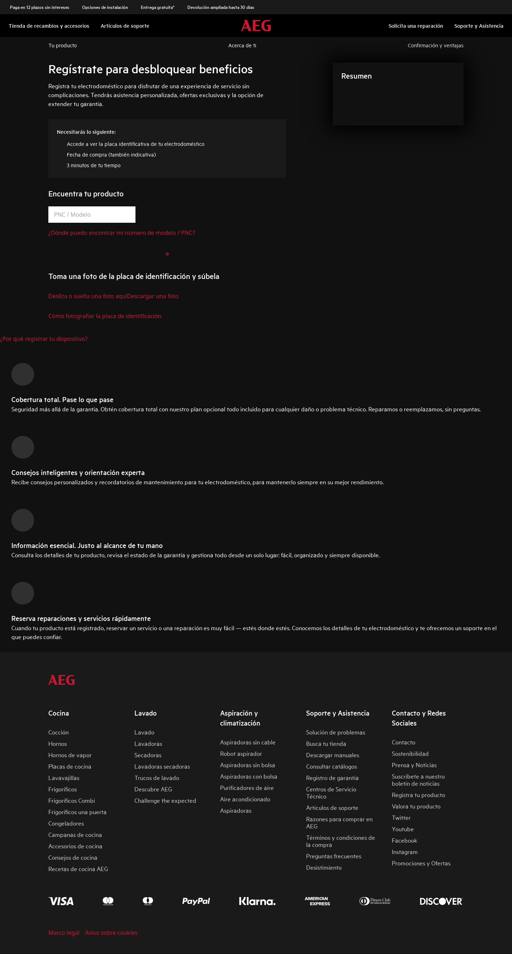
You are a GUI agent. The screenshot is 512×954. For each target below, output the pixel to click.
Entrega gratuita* (158, 7)
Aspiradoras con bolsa (248, 776)
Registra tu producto (418, 794)
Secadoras (147, 754)
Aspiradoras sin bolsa (247, 764)
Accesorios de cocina (75, 846)
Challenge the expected (165, 800)
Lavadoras (148, 743)
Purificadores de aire (247, 787)
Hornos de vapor (70, 754)
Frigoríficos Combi (71, 800)
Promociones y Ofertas (421, 863)
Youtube (403, 828)
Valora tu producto (416, 806)
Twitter (401, 817)
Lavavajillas (63, 777)
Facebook (404, 840)
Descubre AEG (153, 789)
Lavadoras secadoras (162, 766)
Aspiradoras (235, 810)
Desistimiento (324, 867)
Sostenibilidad (410, 753)
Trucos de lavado (156, 777)
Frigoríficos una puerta (77, 811)
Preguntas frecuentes (333, 856)
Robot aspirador (241, 753)
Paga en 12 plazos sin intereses (39, 7)
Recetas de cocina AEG (78, 868)
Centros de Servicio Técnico (331, 792)
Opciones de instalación (105, 7)
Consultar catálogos (331, 766)
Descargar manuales (332, 754)
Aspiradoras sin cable (248, 742)
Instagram (405, 851)
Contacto (403, 742)
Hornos (57, 743)
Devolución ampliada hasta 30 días (220, 7)
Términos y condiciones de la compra (340, 840)
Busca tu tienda (326, 743)
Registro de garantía (332, 777)
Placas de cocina (69, 766)
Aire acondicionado (245, 799)
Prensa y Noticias (414, 764)
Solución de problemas (335, 732)
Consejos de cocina (72, 857)
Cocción (58, 732)
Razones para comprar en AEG (339, 822)
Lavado (144, 732)
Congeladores (66, 823)
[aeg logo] (61, 680)
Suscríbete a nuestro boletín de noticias (418, 779)
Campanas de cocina (75, 834)
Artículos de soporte (332, 807)
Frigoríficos (62, 789)
